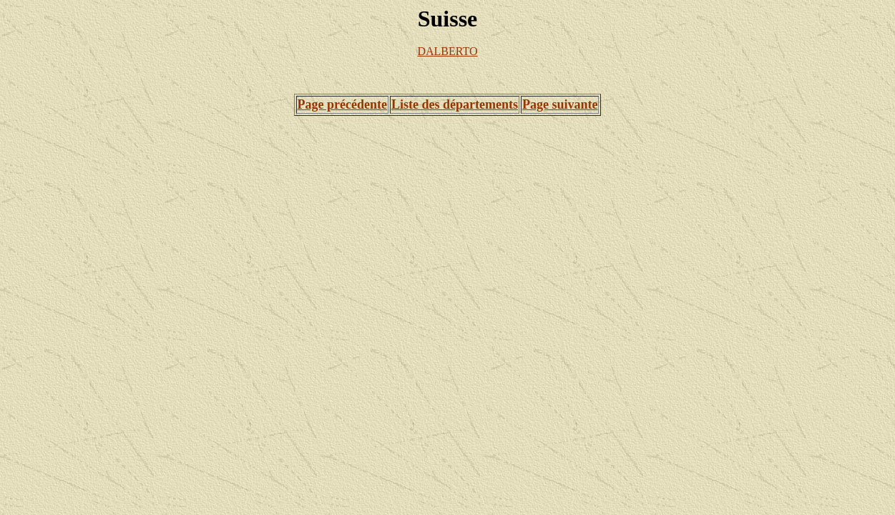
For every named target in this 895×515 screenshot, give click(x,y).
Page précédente (342, 104)
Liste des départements (454, 104)
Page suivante (560, 104)
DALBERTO (447, 51)
